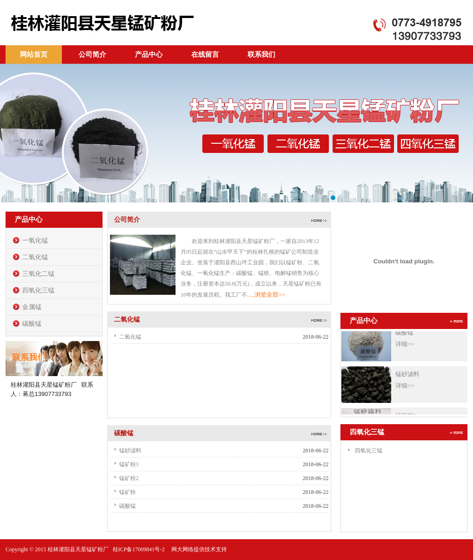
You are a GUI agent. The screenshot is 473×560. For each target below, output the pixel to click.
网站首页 (34, 54)
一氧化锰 (35, 240)
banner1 (236, 133)
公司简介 (92, 54)
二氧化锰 (35, 257)
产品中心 (149, 54)
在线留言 (205, 54)
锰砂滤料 (130, 450)
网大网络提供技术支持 (199, 549)
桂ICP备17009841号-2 (139, 549)
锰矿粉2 (129, 478)
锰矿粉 (127, 492)
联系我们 (261, 54)
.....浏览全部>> (266, 294)
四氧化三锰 (38, 290)
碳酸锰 (32, 323)
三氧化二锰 (38, 273)
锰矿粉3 (129, 464)
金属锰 (32, 307)
